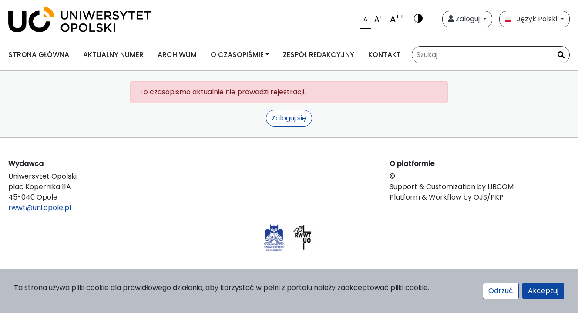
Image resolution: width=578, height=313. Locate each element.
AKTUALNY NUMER (113, 55)
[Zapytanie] (490, 55)
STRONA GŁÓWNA (38, 55)
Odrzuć (500, 291)
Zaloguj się (289, 118)
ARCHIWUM (177, 55)
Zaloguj (464, 19)
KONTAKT (384, 55)
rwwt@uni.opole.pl (39, 208)
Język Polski (532, 19)
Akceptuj (543, 291)
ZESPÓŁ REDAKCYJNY (318, 55)
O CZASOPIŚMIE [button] (237, 55)
